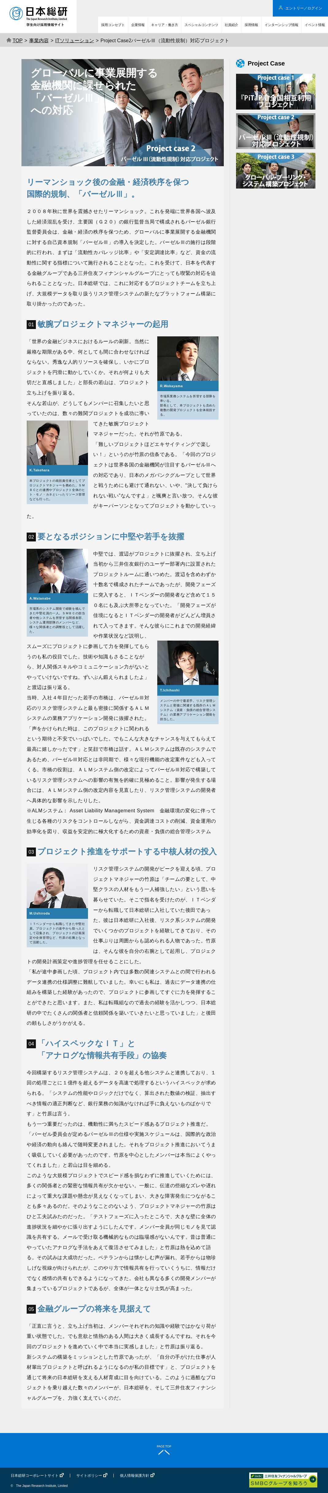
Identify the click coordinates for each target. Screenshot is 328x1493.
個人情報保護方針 (134, 1475)
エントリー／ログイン (303, 8)
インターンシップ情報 (281, 25)
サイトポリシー (89, 1475)
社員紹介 (231, 25)
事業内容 (39, 40)
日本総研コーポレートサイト (35, 1475)
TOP (14, 40)
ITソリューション (74, 40)
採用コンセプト (113, 25)
